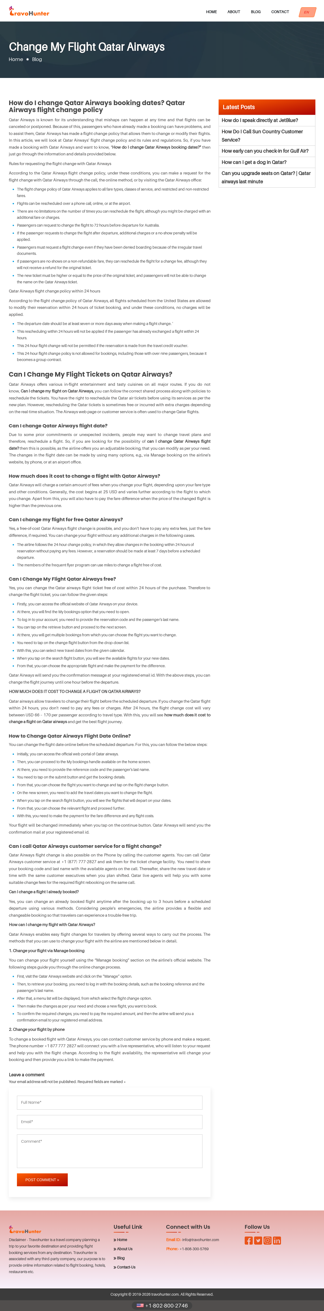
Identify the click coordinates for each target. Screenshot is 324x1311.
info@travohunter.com (200, 1239)
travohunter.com (165, 1294)
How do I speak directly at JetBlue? (260, 120)
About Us (124, 1248)
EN (308, 12)
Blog (256, 11)
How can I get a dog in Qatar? (254, 162)
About (233, 11)
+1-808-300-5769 (194, 1248)
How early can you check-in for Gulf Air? (265, 151)
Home (211, 11)
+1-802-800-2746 (162, 1305)
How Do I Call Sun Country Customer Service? (262, 136)
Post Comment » (42, 1180)
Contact (280, 11)
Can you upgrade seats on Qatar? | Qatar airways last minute (266, 177)
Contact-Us (126, 1267)
